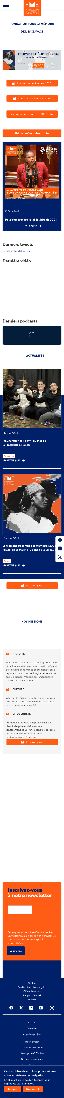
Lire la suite (30, 226)
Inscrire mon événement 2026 (34, 83)
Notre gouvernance (32, 1059)
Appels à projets (32, 1034)
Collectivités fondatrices (32, 1065)
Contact (32, 983)
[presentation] (34, 923)
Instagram (52, 1008)
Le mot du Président (32, 1047)
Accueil (32, 1022)
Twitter (59, 557)
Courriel (12, 902)
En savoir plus (14, 460)
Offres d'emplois (31, 991)
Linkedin (59, 549)
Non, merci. (32, 1089)
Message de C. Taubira (32, 1053)
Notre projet (32, 1041)
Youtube (41, 1008)
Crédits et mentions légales (32, 987)
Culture (7, 561)
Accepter (13, 1089)
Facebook (59, 540)
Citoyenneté (9, 456)
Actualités (32, 1028)
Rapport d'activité (32, 995)
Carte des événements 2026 (34, 98)
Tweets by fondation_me (17, 250)
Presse (32, 999)
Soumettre (16, 951)
